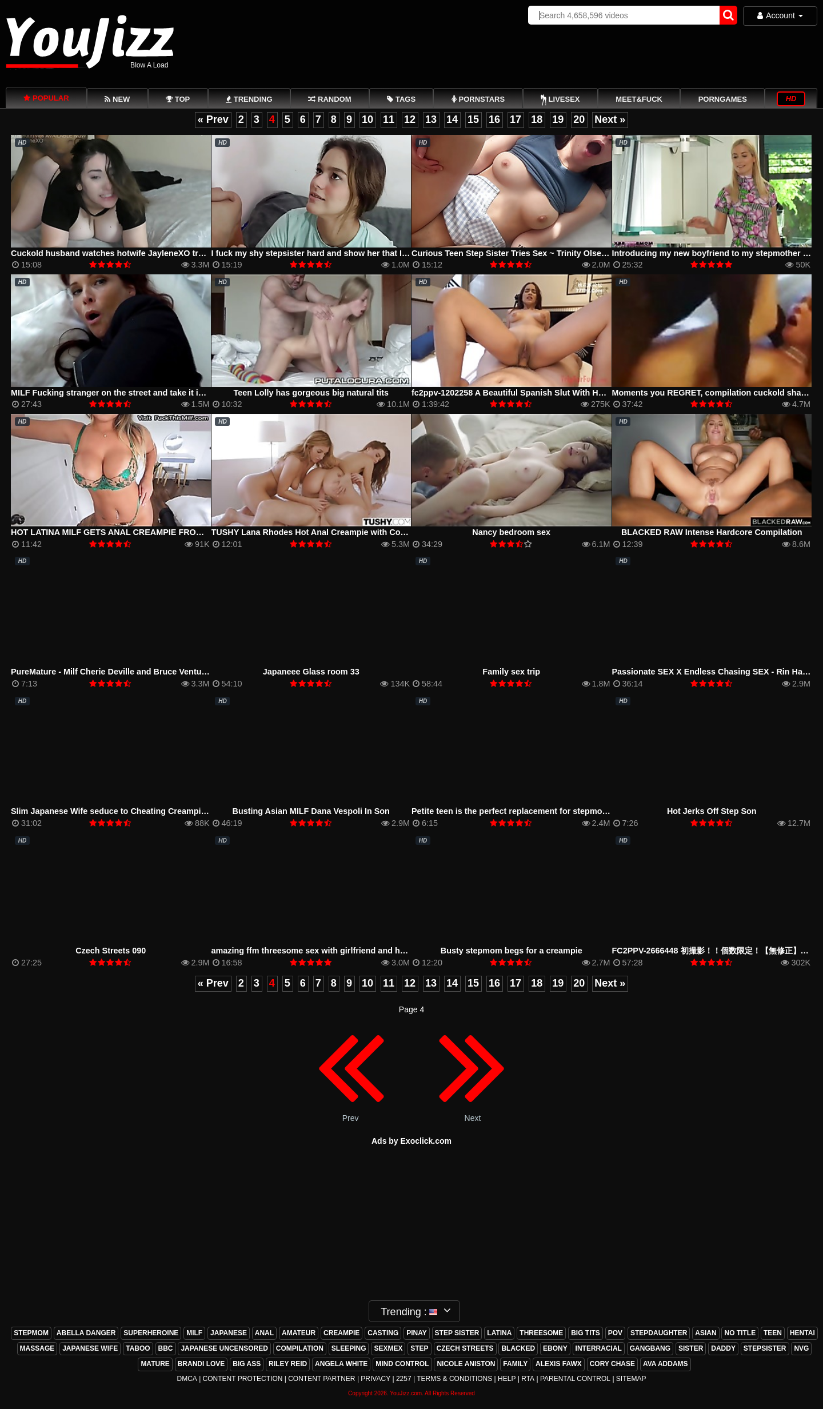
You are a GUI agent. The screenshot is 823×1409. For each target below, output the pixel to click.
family (515, 1364)
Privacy (375, 1379)
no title (740, 1333)
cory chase (612, 1364)
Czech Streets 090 (110, 950)
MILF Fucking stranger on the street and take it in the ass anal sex (140, 392)
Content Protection (243, 1379)
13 (431, 119)
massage (37, 1348)
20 (579, 119)
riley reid (288, 1364)
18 (536, 119)
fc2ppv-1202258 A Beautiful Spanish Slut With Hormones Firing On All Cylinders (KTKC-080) (591, 392)
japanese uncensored (224, 1348)
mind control (402, 1364)
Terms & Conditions (454, 1379)
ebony (555, 1348)
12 (410, 119)
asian (705, 1333)
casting (382, 1333)
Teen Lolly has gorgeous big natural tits (311, 392)
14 (452, 119)
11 (388, 119)
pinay (416, 1333)
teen (773, 1333)
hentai (802, 1333)
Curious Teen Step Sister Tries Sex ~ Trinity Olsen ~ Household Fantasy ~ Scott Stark (578, 253)
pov (615, 1333)
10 (367, 119)
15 (473, 119)
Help (507, 1379)
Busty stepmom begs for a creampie (511, 950)
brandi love (201, 1364)
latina (499, 1333)
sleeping (348, 1348)
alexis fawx (559, 1364)
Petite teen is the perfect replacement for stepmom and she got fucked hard (559, 811)
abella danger (86, 1333)
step (419, 1348)
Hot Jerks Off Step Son (712, 811)
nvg (801, 1348)
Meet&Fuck (639, 99)
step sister (457, 1333)
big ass (247, 1364)
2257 (404, 1379)
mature (155, 1364)
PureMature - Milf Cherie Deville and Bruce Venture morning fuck (137, 671)
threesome (541, 1333)
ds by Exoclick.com (414, 1140)
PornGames (722, 99)
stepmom (31, 1333)
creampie (341, 1333)
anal (264, 1333)
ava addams (665, 1364)
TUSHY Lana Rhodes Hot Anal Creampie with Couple (314, 532)
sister (690, 1348)
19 (558, 119)
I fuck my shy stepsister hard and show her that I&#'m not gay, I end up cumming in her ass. (391, 253)
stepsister (765, 1348)
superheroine (150, 1333)
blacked (518, 1348)
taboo (138, 1348)
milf (194, 1333)
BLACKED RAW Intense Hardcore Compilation (711, 532)
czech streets (465, 1348)
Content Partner (321, 1379)
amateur (298, 1333)
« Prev (213, 119)
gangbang (650, 1348)
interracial (599, 1348)
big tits (585, 1333)
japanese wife (90, 1348)
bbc (165, 1348)
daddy (723, 1348)
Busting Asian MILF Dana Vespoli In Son (311, 811)
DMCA (187, 1379)
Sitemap (631, 1379)
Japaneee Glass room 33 (311, 671)
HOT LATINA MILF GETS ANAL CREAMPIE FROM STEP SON (128, 532)
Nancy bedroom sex (511, 532)
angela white (341, 1364)
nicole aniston (466, 1364)
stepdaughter (658, 1333)
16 (494, 119)
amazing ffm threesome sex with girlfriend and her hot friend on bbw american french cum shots (400, 950)
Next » (609, 119)
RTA (527, 1379)
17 (515, 119)
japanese (228, 1333)
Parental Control (575, 1379)
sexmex (388, 1348)
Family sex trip (511, 671)
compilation (299, 1348)
